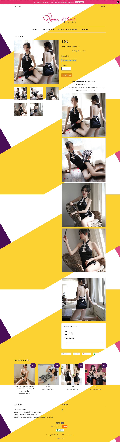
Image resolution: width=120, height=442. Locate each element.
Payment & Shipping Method (67, 29)
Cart (105, 6)
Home (15, 36)
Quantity (64, 65)
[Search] (19, 6)
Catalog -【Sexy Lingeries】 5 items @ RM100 (27, 412)
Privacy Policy (60, 438)
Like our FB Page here (20, 409)
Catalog (35, 29)
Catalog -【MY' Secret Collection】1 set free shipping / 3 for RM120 (33, 417)
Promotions (65, 56)
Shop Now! (79, 2)
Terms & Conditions (48, 29)
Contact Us (84, 29)
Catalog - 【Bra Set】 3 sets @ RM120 (25, 414)
